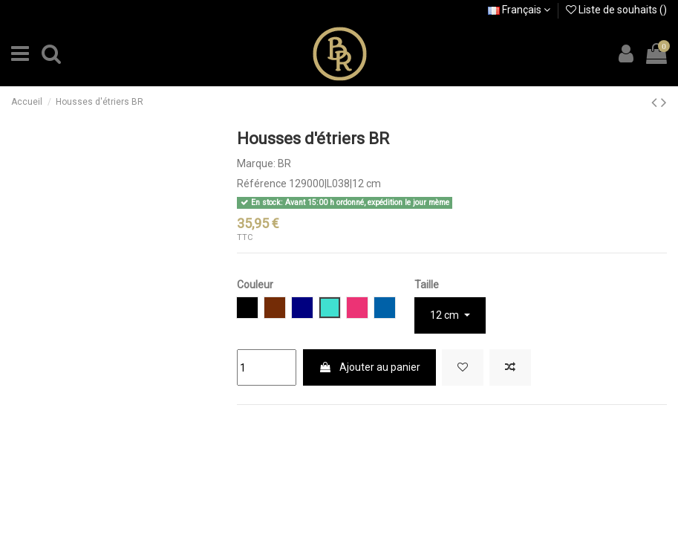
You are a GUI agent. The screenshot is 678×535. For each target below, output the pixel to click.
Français (519, 10)
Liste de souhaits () (616, 10)
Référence (262, 183)
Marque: (256, 163)
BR (284, 163)
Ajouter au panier (369, 367)
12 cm (445, 315)
